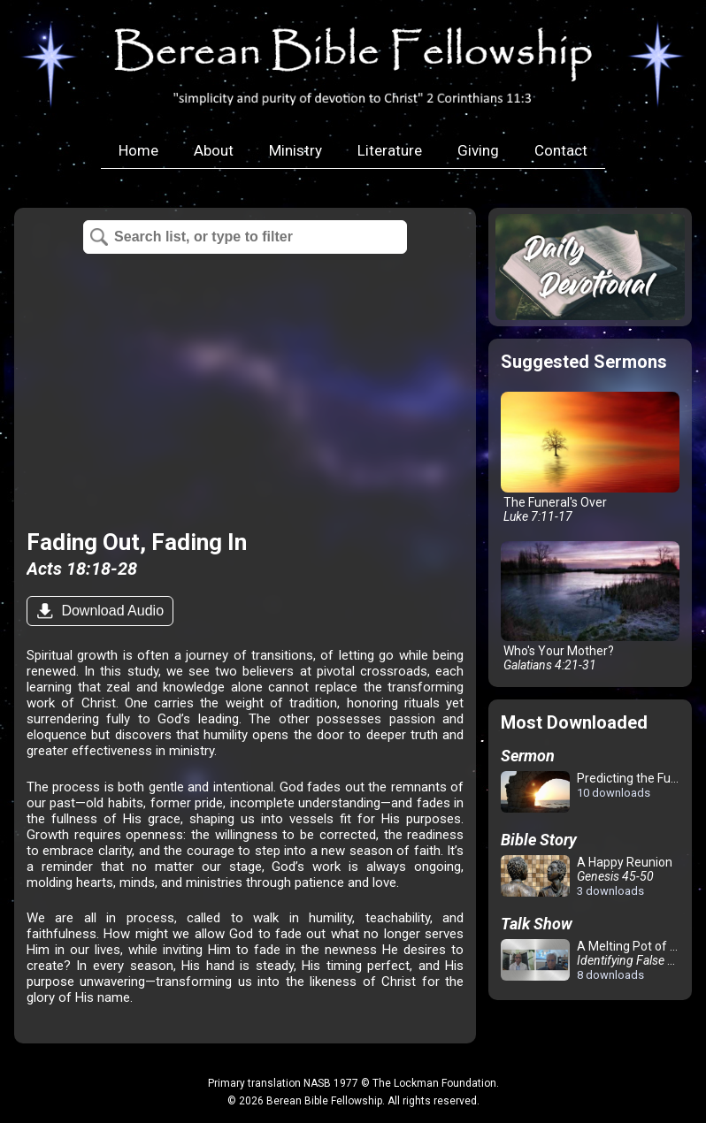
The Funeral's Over (590, 457)
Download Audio (111, 610)
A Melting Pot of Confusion (594, 960)
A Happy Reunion (586, 876)
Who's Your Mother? (590, 607)
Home (138, 150)
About (214, 150)
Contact (560, 150)
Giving (478, 150)
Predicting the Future (594, 792)
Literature (389, 150)
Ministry (295, 150)
